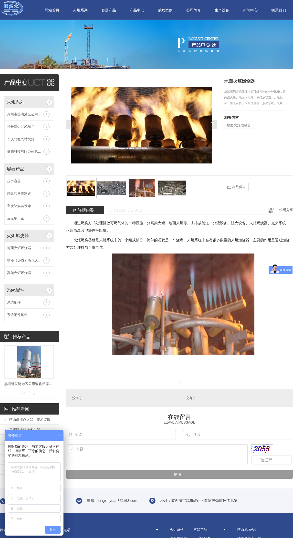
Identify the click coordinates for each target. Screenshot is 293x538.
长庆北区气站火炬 (20, 139)
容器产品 (108, 10)
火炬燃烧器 (18, 235)
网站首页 (52, 10)
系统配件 (15, 290)
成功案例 (165, 10)
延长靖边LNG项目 (21, 127)
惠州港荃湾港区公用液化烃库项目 (29, 114)
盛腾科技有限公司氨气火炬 (27, 151)
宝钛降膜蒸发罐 (19, 206)
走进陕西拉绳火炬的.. (25, 429)
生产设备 (222, 10)
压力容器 (14, 181)
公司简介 (193, 10)
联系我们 (278, 10)
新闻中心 (250, 10)
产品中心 (137, 10)
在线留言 (236, 187)
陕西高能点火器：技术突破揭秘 (31, 419)
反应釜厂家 (15, 218)
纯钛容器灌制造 (19, 193)
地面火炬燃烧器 (19, 248)
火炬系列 (80, 10)
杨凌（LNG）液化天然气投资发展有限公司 (29, 260)
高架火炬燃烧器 (19, 273)
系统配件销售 (17, 315)
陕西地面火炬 (247, 529)
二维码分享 (284, 210)
